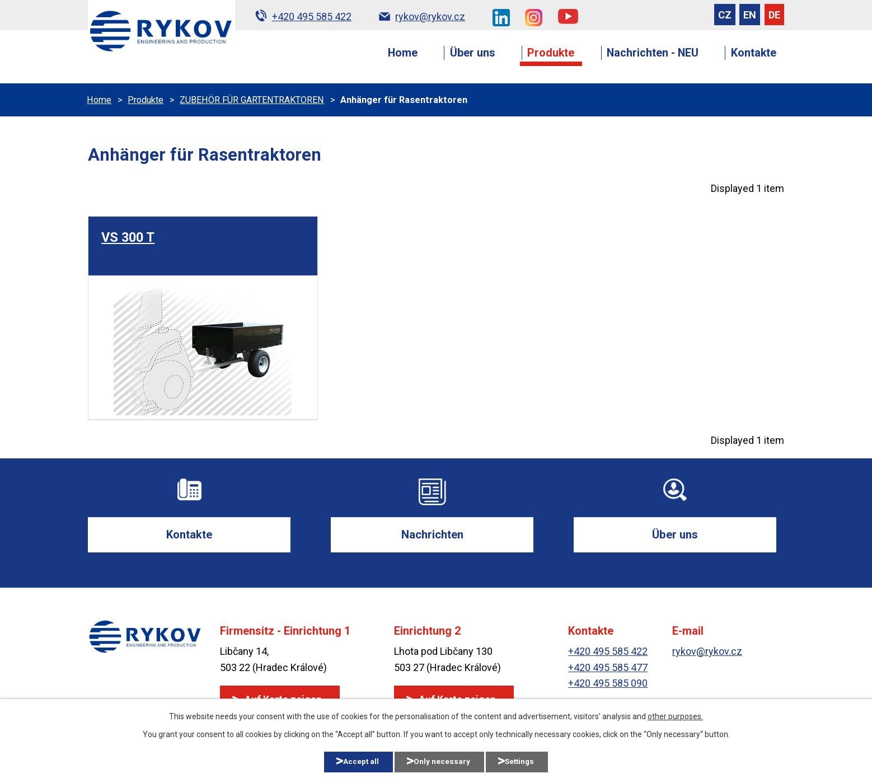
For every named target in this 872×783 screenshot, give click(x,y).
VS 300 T (127, 237)
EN (749, 15)
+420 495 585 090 (608, 685)
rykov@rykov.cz (707, 652)
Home (403, 52)
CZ (725, 15)
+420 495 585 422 (608, 652)
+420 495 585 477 (608, 668)
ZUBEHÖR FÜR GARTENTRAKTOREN (252, 100)
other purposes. (675, 715)
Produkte (550, 52)
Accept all (353, 761)
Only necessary (442, 761)
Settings (529, 761)
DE (774, 15)
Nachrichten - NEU (652, 52)
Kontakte (753, 52)
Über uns (472, 52)
